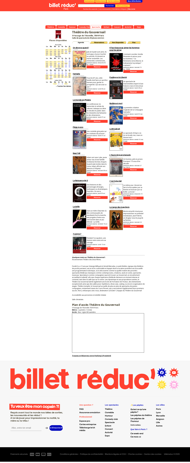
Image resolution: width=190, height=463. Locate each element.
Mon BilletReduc (134, 1)
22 (55, 53)
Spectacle (110, 423)
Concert (109, 429)
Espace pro (84, 421)
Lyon (158, 413)
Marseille (160, 416)
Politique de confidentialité (91, 454)
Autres (159, 426)
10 (62, 50)
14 (51, 51)
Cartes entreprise (87, 425)
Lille (158, 423)
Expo (107, 436)
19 (69, 51)
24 (62, 53)
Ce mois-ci (135, 437)
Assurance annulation (89, 413)
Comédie (109, 413)
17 (62, 51)
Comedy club (111, 419)
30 (59, 55)
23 (59, 53)
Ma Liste (131, 9)
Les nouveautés (105, 9)
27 (47, 55)
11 (66, 50)
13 (47, 51)
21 (51, 53)
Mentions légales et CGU (115, 454)
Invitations (89, 1)
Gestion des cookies (152, 454)
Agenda (81, 42)
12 (69, 50)
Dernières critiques (119, 9)
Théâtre (108, 409)
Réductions (100, 1)
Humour (109, 416)
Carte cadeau (113, 1)
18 (66, 51)
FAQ (81, 409)
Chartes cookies (135, 454)
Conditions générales (69, 454)
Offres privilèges (123, 6)
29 (55, 55)
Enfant (108, 426)
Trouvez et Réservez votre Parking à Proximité (91, 356)
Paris (66, 9)
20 (47, 53)
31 (69, 67)
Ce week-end (136, 434)
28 (51, 55)
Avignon (160, 419)
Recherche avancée (90, 9)
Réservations (99, 42)
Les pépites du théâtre (141, 415)
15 (55, 51)
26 (69, 53)
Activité (108, 433)
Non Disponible (118, 42)
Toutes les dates (64, 86)
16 (59, 51)
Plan (133, 42)
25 (66, 53)
